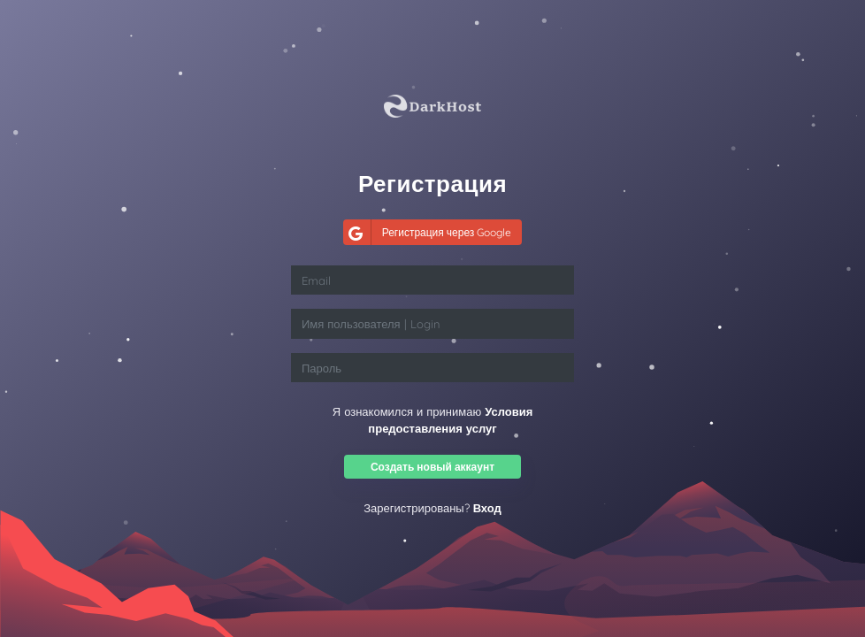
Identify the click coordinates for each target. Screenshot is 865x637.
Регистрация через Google (427, 232)
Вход (487, 508)
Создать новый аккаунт (432, 466)
